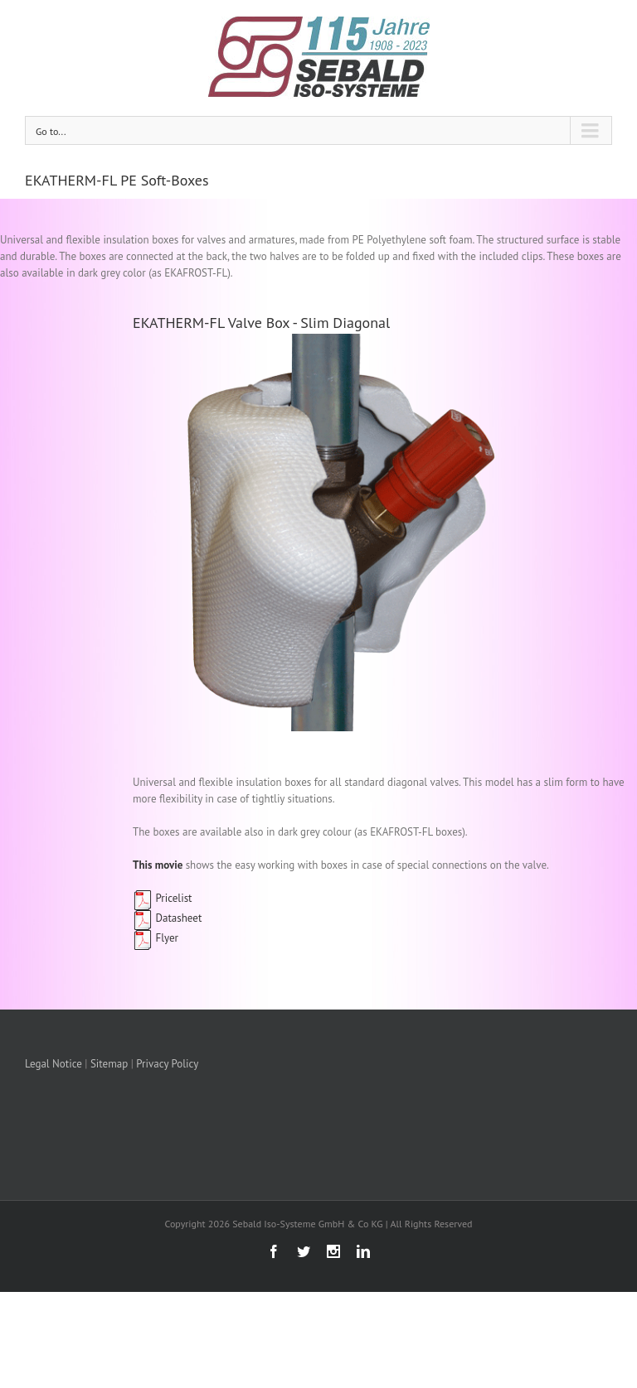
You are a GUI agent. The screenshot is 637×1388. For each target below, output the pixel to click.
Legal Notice (53, 1064)
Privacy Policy (167, 1064)
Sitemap (109, 1064)
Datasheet (167, 918)
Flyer (155, 938)
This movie (157, 865)
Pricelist (162, 898)
